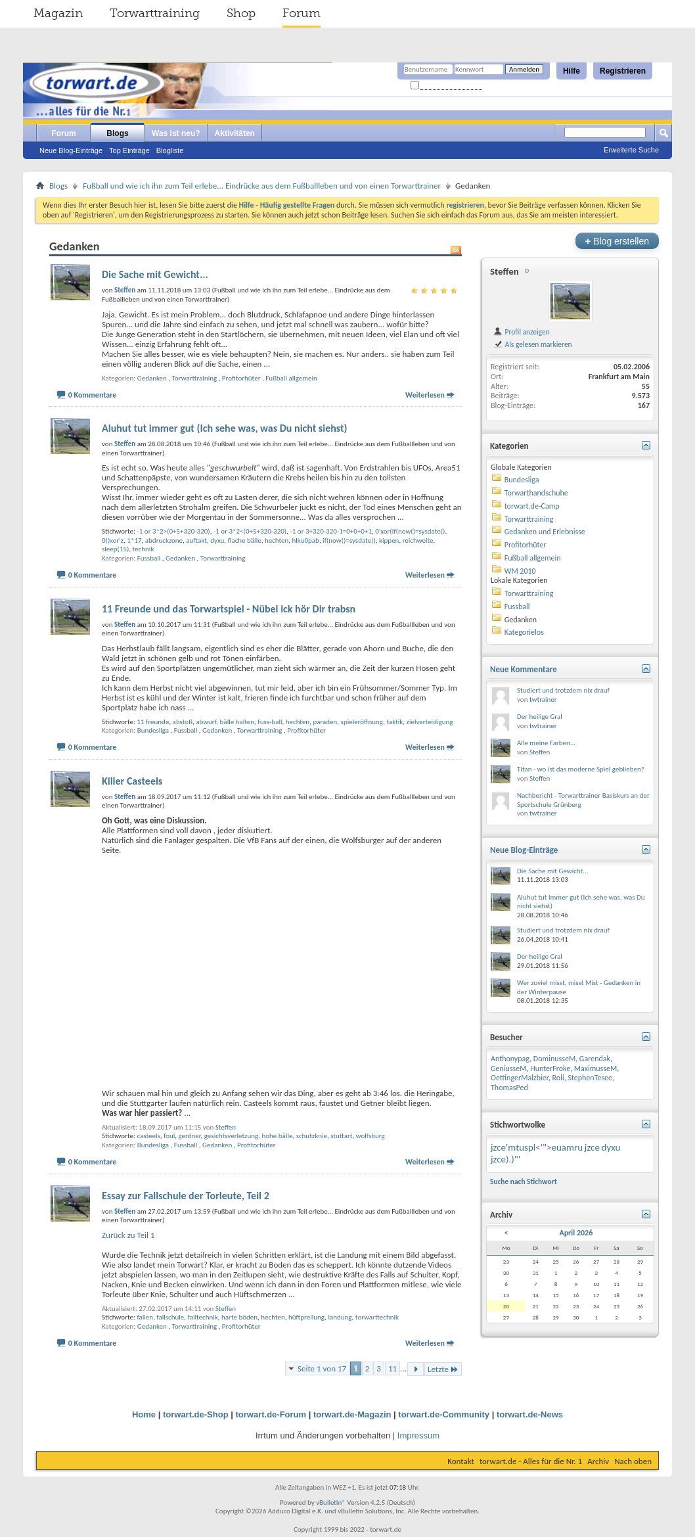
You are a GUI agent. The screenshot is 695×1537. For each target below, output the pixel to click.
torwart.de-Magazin (352, 1414)
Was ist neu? (176, 133)
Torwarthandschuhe (536, 492)
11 (392, 1368)
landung (339, 1317)
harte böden (239, 1317)
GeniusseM (509, 1068)
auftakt (196, 540)
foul (169, 1136)
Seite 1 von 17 (322, 1368)
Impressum (418, 1435)
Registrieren (623, 71)
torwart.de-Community (443, 1414)
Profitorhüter (241, 378)
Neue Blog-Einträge (70, 150)
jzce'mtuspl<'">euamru (537, 1147)
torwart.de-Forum (271, 1414)
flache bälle (244, 540)
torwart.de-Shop (196, 1414)
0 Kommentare (92, 395)
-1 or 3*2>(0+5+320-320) (173, 531)
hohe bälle (277, 1136)
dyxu (217, 540)
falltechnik (203, 1317)
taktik (394, 722)
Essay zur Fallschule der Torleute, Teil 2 (185, 1195)
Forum (301, 13)
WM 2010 (520, 571)
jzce (592, 1147)
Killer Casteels (132, 781)
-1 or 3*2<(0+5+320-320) (249, 531)
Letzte (443, 1369)
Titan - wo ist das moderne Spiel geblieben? (580, 769)
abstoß (182, 722)
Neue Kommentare (523, 669)
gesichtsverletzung (231, 1136)
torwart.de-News (530, 1414)
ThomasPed (509, 1087)
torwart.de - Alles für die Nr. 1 (531, 1461)
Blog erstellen (617, 240)
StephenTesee (590, 1077)
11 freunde (153, 722)
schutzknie (311, 1136)
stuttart (341, 1136)
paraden (325, 722)
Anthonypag (510, 1058)
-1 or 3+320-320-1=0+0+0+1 (331, 531)
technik (143, 549)
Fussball (149, 558)
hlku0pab (305, 540)
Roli (558, 1077)
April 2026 (576, 1232)
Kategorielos (524, 632)
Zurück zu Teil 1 (128, 1235)
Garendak (594, 1058)
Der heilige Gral (539, 716)
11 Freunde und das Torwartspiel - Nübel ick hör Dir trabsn (228, 609)
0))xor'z (112, 540)
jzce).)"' (505, 1159)
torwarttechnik (377, 1317)
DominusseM (554, 1058)
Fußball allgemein (291, 378)
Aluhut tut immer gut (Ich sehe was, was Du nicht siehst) (225, 428)
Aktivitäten (235, 133)
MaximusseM (595, 1068)
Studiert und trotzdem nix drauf (563, 690)
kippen (389, 540)
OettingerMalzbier (520, 1077)
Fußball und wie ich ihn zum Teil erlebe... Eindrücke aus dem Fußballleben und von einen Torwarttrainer (262, 186)
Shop (241, 13)
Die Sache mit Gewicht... (155, 274)
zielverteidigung (430, 722)
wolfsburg (370, 1136)
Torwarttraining (155, 13)
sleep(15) (115, 549)
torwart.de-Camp (532, 506)
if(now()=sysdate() (349, 540)
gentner (189, 1136)
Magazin (58, 13)
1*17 (134, 540)
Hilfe (571, 71)
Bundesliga (153, 730)
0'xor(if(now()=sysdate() (410, 531)
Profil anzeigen (521, 331)
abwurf (206, 722)
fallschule (170, 1317)
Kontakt (460, 1461)
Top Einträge (129, 150)
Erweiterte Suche (631, 150)
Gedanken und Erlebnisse (544, 531)
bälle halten (237, 722)
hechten (276, 540)
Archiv (598, 1461)
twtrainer (543, 699)
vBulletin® (331, 1502)
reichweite (418, 540)
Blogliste (170, 150)
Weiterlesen (425, 395)
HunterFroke (550, 1068)
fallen (145, 1317)
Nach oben (633, 1461)
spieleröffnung (362, 722)
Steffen (225, 1127)
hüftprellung (306, 1317)
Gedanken (152, 378)
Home (144, 1414)
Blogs (117, 133)
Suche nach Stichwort (523, 1181)
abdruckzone (164, 540)
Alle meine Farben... (546, 743)
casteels (148, 1136)
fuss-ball (270, 722)
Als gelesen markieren (532, 344)
